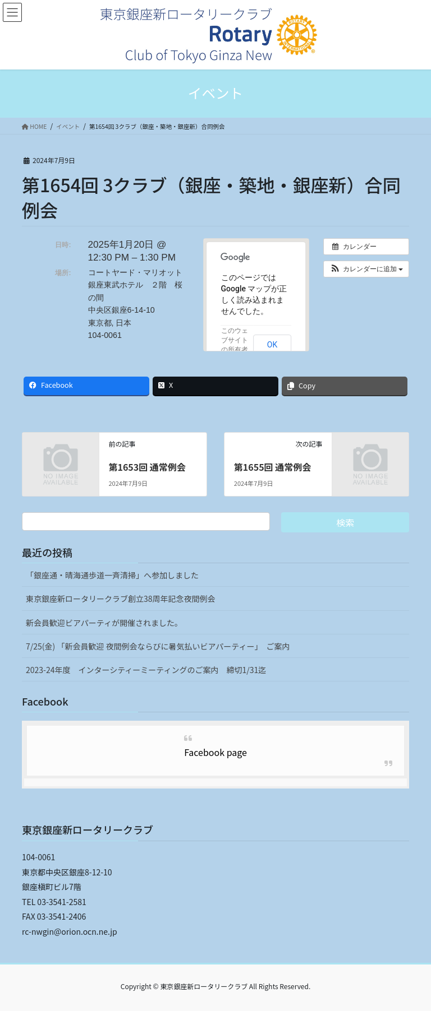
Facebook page (215, 752)
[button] (366, 269)
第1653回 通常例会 (146, 467)
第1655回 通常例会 (272, 467)
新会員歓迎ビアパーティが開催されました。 (104, 622)
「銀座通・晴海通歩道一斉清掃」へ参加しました (112, 575)
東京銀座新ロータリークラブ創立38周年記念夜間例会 (121, 598)
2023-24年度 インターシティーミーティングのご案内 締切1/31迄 (146, 669)
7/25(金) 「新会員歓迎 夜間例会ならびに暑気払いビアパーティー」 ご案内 (158, 646)
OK (272, 344)
